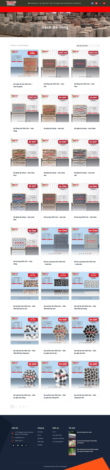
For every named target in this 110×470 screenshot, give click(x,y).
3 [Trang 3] (19, 406)
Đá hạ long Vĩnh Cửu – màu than (85, 217)
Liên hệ (79, 9)
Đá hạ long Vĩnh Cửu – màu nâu (55, 217)
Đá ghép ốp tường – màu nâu (54, 128)
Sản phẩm (48, 9)
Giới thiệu (37, 9)
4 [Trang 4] (23, 406)
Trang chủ (19, 9)
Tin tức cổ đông (68, 9)
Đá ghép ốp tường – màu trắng (84, 128)
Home (50, 22)
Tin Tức (57, 9)
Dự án (28, 9)
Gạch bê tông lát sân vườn (84, 432)
